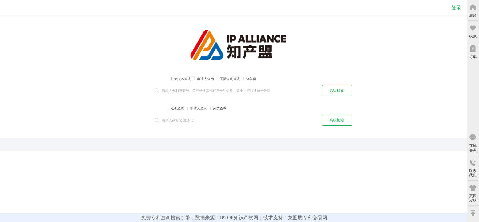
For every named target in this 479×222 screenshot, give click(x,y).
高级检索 (336, 90)
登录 (456, 7)
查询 (306, 90)
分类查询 (220, 108)
